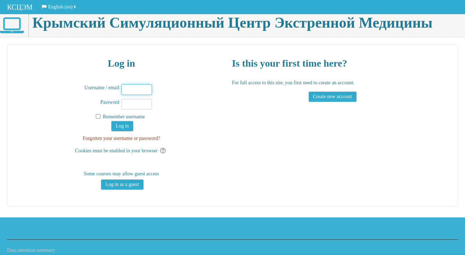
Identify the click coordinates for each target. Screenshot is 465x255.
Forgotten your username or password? (121, 138)
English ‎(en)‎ (59, 7)
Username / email (102, 87)
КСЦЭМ (20, 7)
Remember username (124, 116)
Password (110, 102)
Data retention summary (31, 250)
